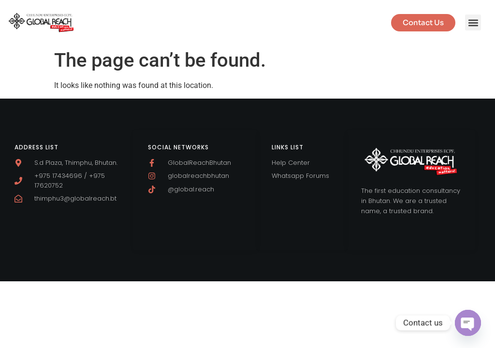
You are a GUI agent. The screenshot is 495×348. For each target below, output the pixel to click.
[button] (473, 22)
